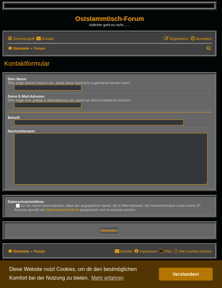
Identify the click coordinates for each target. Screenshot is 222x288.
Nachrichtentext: (22, 131)
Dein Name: (17, 79)
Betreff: (14, 118)
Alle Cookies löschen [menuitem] (195, 251)
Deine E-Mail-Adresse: (26, 96)
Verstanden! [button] (186, 274)
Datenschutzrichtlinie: (26, 202)
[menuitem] (45, 39)
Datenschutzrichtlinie (62, 210)
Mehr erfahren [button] (107, 278)
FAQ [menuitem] (167, 251)
